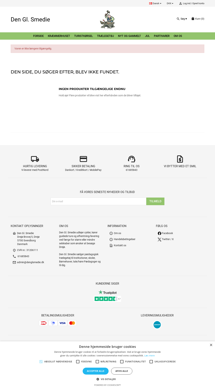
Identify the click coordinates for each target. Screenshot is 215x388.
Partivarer (161, 36)
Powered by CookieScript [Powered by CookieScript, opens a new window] (107, 385)
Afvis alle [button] (121, 371)
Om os (178, 36)
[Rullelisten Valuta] (170, 3)
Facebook (165, 233)
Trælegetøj (105, 36)
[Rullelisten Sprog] (155, 3)
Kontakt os (117, 245)
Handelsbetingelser (122, 239)
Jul (147, 36)
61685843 (131, 170)
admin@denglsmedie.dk (28, 262)
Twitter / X (166, 239)
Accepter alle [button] (95, 371)
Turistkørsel (83, 36)
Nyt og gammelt (129, 36)
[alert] (107, 364)
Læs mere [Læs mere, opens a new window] (149, 355)
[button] (107, 379)
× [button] (211, 345)
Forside (38, 36)
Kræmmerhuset (59, 36)
